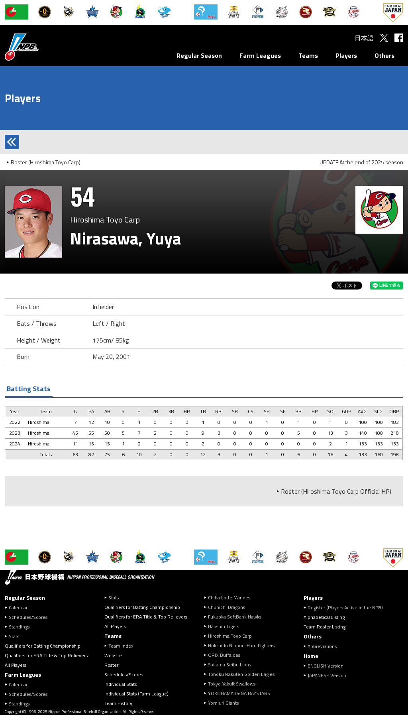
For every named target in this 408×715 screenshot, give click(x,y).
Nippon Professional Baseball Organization (42, 46)
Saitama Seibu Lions (229, 664)
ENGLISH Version (325, 666)
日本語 (364, 37)
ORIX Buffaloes (224, 655)
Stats (14, 636)
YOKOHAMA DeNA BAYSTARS (239, 693)
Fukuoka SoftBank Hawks (234, 616)
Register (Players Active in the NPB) (348, 607)
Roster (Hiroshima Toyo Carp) (45, 162)
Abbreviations (322, 646)
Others (384, 55)
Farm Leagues (260, 55)
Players (346, 55)
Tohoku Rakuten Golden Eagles (241, 674)
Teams (308, 55)
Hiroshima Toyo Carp (230, 636)
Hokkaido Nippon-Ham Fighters (241, 645)
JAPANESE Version (327, 675)
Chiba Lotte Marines (229, 597)
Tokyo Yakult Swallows (231, 683)
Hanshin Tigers (223, 626)
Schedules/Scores (28, 617)
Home (311, 656)
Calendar (18, 607)
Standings (19, 626)
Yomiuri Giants (223, 703)
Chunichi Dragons (226, 607)
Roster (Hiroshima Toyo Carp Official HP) (336, 491)
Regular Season (199, 55)
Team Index (120, 646)
